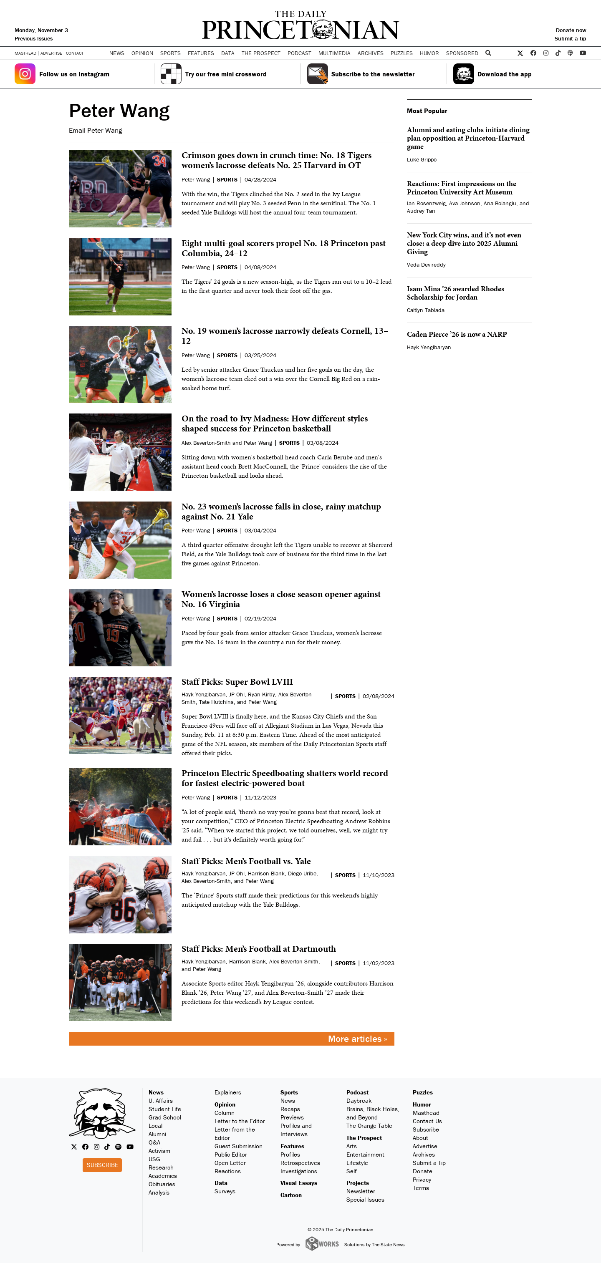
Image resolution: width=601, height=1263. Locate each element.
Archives (371, 53)
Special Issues (365, 1199)
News (156, 1092)
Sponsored (462, 53)
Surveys (225, 1191)
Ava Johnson (464, 203)
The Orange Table (369, 1125)
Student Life (165, 1109)
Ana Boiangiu (500, 203)
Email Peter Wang (95, 130)
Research (161, 1167)
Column (225, 1113)
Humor (429, 53)
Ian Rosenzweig (426, 203)
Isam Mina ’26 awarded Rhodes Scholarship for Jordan (455, 292)
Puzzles (402, 53)
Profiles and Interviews (296, 1130)
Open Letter (230, 1163)
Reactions (228, 1171)
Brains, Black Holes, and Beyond (372, 1113)
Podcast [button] (299, 53)
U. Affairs (161, 1100)
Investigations (298, 1171)
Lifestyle (357, 1163)
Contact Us (427, 1121)
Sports (289, 1092)
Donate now (571, 30)
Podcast (357, 1092)
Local (155, 1125)
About (420, 1138)
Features (292, 1146)
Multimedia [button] (334, 53)
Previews (292, 1117)
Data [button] (228, 53)
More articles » (357, 1038)
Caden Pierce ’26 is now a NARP (457, 334)
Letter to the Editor (240, 1121)
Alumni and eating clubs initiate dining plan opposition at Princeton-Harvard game (468, 137)
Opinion (225, 1104)
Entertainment (365, 1154)
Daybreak (359, 1100)
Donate (422, 1171)
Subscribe (102, 1165)
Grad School (165, 1117)
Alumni (157, 1134)
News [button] (116, 53)
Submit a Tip (429, 1163)
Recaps (290, 1109)
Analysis (159, 1192)
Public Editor (231, 1154)
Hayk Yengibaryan (429, 347)
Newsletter (360, 1191)
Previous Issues (34, 38)
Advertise (51, 53)
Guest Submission (239, 1146)
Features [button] (201, 53)
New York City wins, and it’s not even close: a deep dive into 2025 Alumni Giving (464, 243)
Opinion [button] (142, 53)
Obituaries (162, 1184)
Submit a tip (570, 38)
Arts (351, 1146)
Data (221, 1183)
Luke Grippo (422, 159)
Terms (421, 1188)
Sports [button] (170, 53)
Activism (159, 1151)
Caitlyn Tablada (425, 310)
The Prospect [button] (261, 53)
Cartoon (291, 1195)
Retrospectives (300, 1163)
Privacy (422, 1179)
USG (154, 1159)
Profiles (290, 1154)
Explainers (228, 1092)
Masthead (25, 53)
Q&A (154, 1142)
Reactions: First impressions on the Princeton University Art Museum (461, 187)
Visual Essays (298, 1183)
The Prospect (364, 1138)
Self (351, 1171)
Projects (357, 1183)
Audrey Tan (421, 210)
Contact (74, 53)
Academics (163, 1176)
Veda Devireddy (426, 264)
